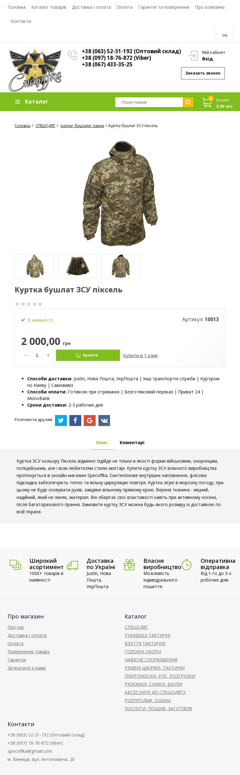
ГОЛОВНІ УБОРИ (143, 651)
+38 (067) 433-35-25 (107, 64)
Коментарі (132, 442)
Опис (102, 442)
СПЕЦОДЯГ (136, 627)
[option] (34, 266)
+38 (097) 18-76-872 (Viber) (116, 57)
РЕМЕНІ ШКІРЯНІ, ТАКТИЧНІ (155, 668)
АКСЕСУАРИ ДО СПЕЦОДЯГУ (155, 692)
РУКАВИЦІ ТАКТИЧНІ (147, 635)
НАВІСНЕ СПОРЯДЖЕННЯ (151, 660)
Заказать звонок (203, 73)
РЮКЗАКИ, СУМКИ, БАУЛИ (153, 684)
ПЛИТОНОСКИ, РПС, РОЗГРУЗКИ (160, 676)
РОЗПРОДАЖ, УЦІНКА (148, 700)
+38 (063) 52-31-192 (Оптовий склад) (131, 51)
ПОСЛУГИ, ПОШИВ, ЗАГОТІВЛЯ (158, 708)
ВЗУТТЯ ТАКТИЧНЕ (145, 643)
